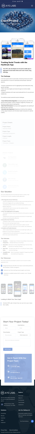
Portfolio (7, 24)
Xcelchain (3, 418)
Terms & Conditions (13, 430)
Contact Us (20, 404)
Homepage (20, 395)
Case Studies (21, 402)
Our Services (21, 400)
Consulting (3, 413)
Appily (2, 420)
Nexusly (2, 415)
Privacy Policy (4, 430)
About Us (20, 398)
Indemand (3, 422)
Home (2, 24)
